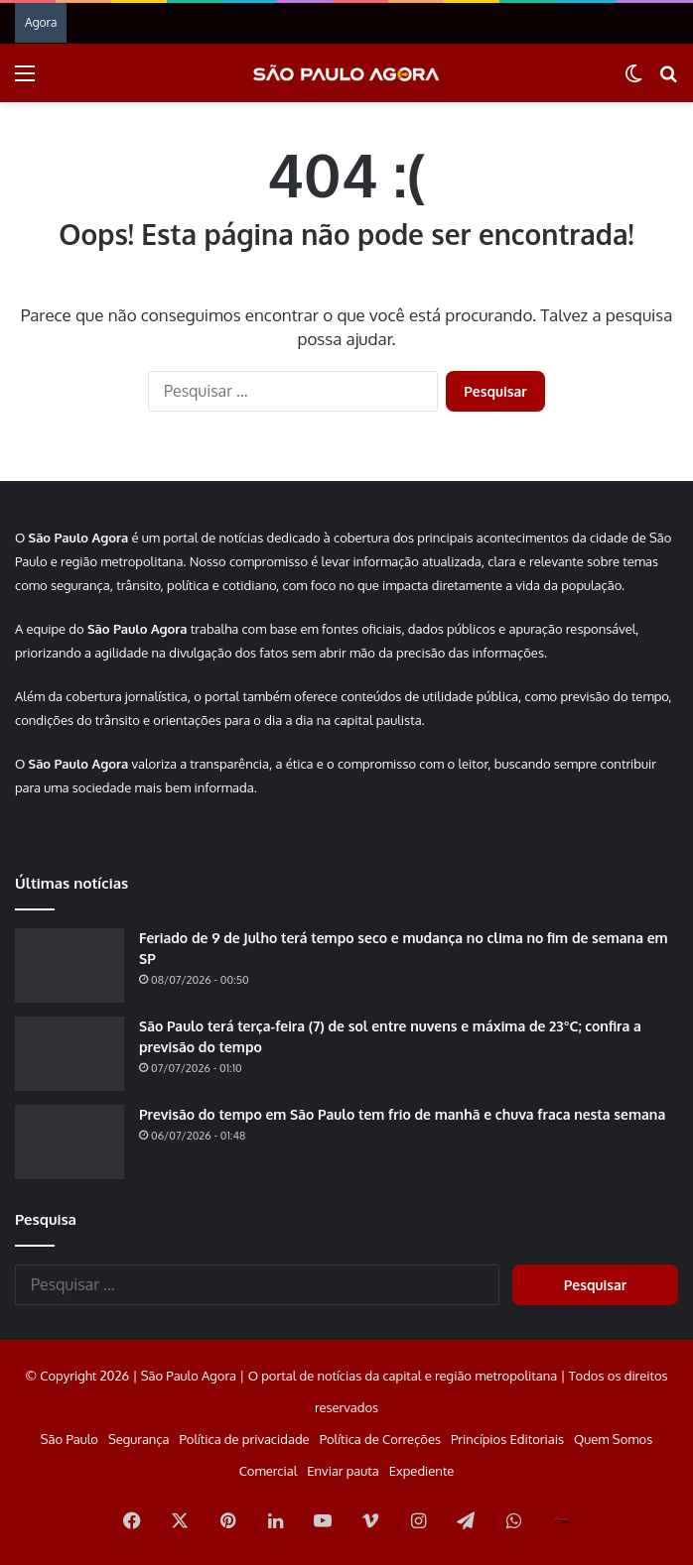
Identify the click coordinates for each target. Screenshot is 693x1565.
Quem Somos (613, 1439)
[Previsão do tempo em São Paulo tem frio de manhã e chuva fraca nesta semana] (69, 1142)
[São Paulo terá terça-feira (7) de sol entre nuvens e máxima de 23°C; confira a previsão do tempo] (69, 1054)
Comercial (268, 1471)
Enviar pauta (342, 1471)
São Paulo (69, 1439)
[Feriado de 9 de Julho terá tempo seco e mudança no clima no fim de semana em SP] (69, 965)
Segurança (139, 1439)
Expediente (422, 1471)
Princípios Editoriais (507, 1439)
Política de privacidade (244, 1439)
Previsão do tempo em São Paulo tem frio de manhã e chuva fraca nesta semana (402, 1114)
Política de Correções (380, 1439)
